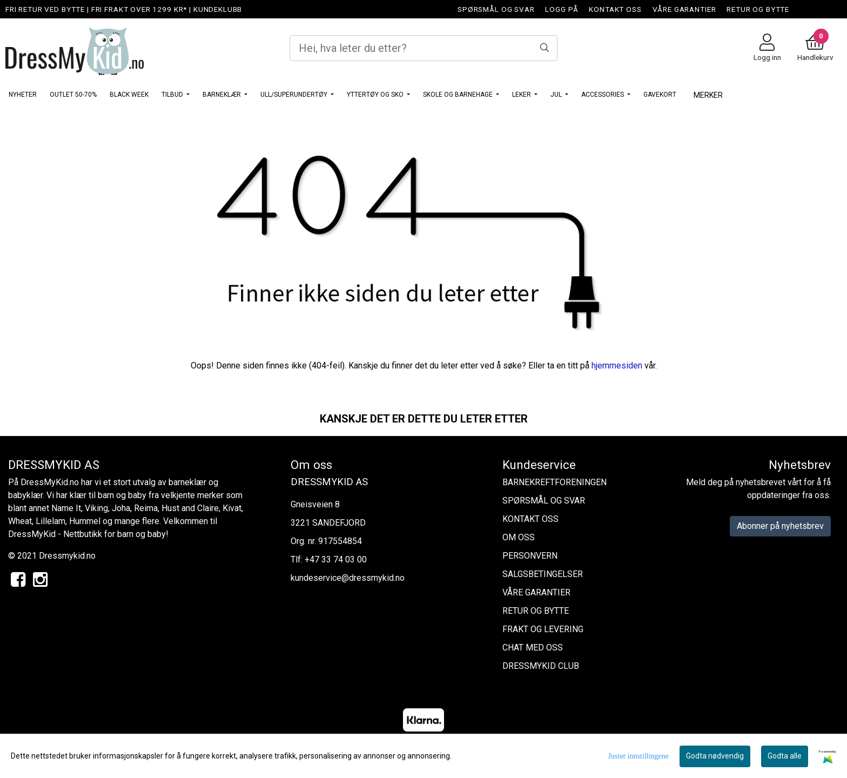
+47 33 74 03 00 (336, 559)
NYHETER (23, 94)
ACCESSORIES (603, 94)
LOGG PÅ (561, 9)
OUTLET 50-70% (73, 94)
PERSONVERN (529, 556)
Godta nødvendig (715, 756)
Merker (708, 95)
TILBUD (173, 94)
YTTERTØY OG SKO (376, 94)
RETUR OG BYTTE (758, 9)
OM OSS (518, 537)
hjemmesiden (616, 365)
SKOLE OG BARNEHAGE (458, 94)
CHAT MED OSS (532, 647)
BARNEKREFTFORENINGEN (554, 482)
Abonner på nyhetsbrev (780, 526)
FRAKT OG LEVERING (542, 629)
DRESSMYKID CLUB (540, 666)
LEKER (522, 94)
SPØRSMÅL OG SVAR (496, 9)
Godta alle (785, 756)
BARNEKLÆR (223, 94)
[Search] (423, 48)
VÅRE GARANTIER (684, 9)
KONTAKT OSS (615, 9)
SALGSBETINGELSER (542, 574)
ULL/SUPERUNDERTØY (294, 94)
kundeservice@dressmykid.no (348, 578)
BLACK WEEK (129, 94)
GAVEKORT (659, 94)
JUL (556, 94)
